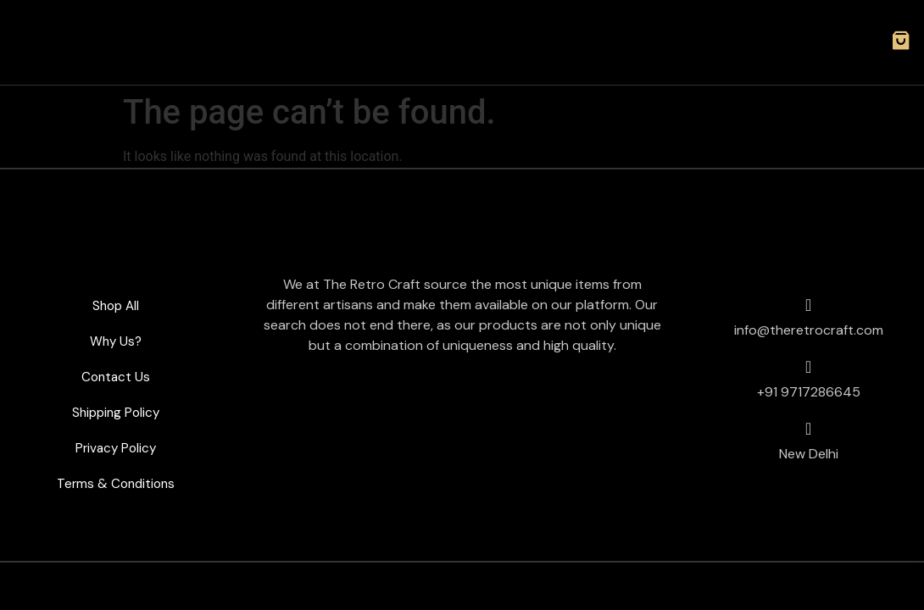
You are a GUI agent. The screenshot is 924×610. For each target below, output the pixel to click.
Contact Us (115, 376)
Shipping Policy (116, 412)
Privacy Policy (115, 448)
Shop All (116, 305)
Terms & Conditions (115, 483)
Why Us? (115, 341)
